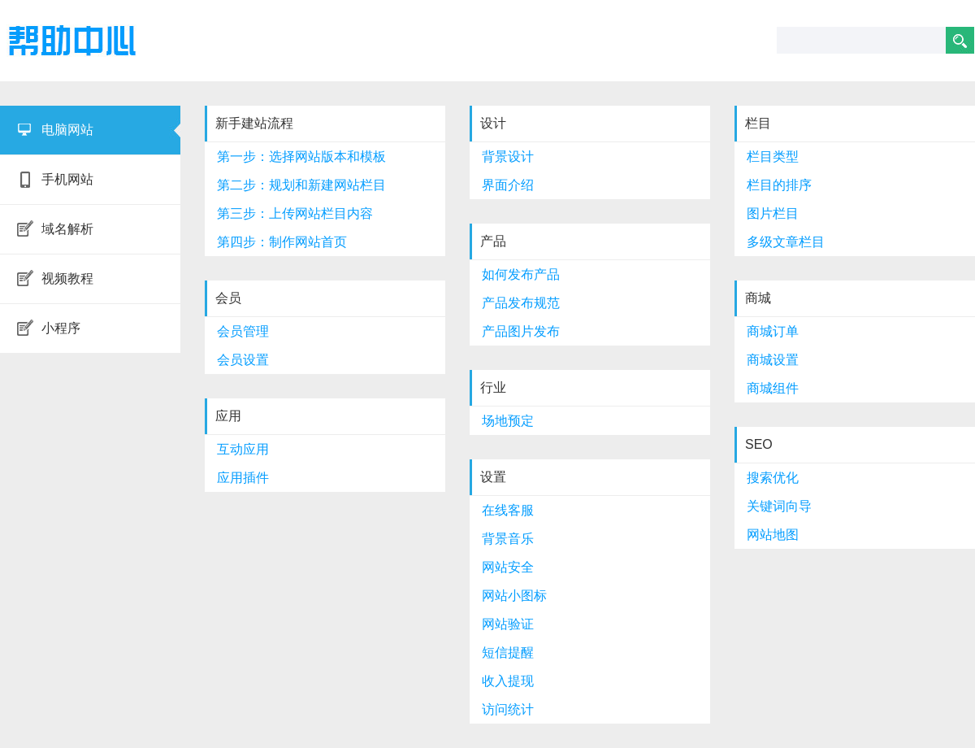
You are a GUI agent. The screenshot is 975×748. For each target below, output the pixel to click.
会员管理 (243, 331)
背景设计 (508, 156)
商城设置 (773, 360)
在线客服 (508, 510)
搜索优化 (773, 478)
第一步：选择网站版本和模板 (301, 156)
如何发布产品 (521, 274)
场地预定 (508, 421)
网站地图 (773, 534)
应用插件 (243, 478)
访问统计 (508, 709)
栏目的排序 (779, 185)
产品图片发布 (521, 331)
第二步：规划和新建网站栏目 (301, 185)
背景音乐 (508, 539)
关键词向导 (779, 506)
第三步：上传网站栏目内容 (295, 213)
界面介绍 (508, 185)
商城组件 (773, 388)
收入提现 (508, 681)
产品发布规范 (521, 303)
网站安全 (508, 567)
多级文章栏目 (786, 242)
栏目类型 (773, 156)
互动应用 (243, 449)
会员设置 (243, 360)
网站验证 (508, 624)
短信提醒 (508, 652)
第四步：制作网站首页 (282, 242)
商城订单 (773, 331)
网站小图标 (514, 595)
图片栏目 (773, 213)
